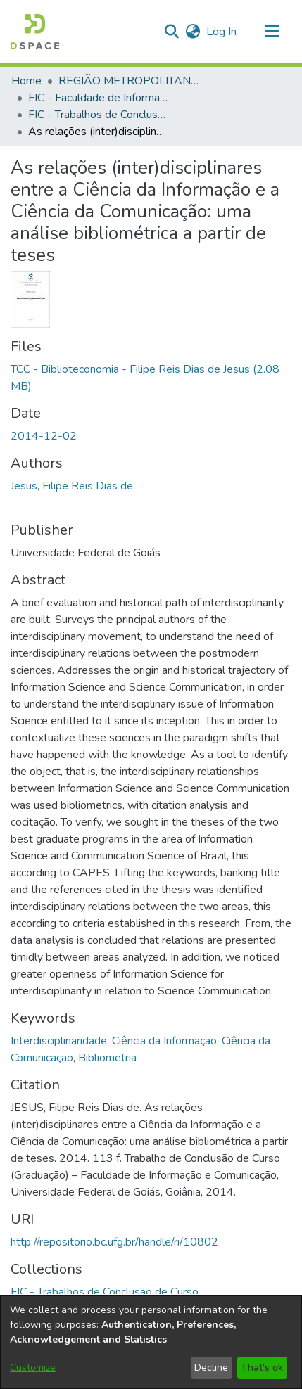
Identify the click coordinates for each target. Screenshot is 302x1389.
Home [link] (26, 81)
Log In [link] (222, 31)
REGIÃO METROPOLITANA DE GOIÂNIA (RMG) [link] (128, 81)
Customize (33, 1367)
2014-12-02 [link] (44, 436)
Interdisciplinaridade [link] (59, 1041)
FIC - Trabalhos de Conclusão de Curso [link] (98, 114)
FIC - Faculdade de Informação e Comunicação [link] (98, 97)
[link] (105, 1292)
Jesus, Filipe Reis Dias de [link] (72, 486)
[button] (35, 31)
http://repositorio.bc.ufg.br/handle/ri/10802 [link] (114, 1242)
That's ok (262, 1367)
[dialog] (151, 1342)
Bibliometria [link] (107, 1057)
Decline (211, 1367)
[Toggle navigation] (271, 31)
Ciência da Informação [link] (164, 1041)
